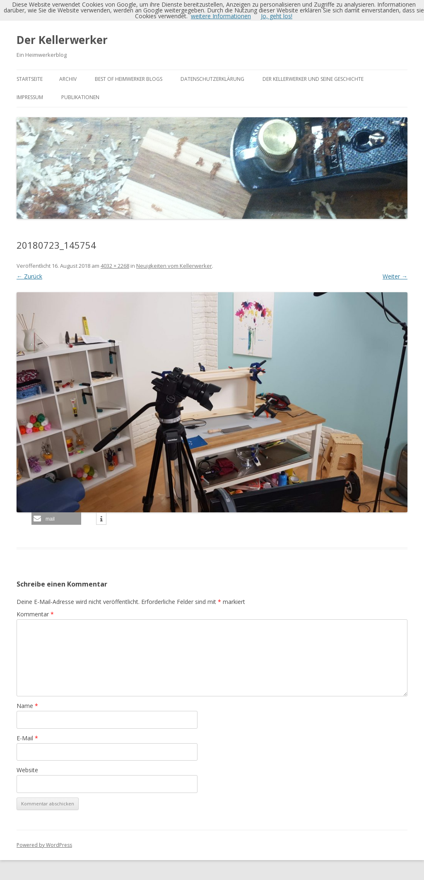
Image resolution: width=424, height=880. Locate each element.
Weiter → (395, 276)
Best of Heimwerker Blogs (128, 78)
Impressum (30, 97)
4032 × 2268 (115, 265)
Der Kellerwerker (62, 39)
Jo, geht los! (276, 16)
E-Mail (27, 738)
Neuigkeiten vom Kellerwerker (174, 265)
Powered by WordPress (44, 844)
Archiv (68, 78)
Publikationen (80, 97)
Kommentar (35, 614)
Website (27, 770)
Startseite (30, 78)
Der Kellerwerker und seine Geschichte (313, 78)
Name (27, 706)
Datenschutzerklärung (212, 78)
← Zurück (29, 276)
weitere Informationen (221, 16)
